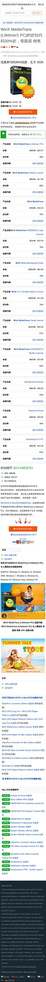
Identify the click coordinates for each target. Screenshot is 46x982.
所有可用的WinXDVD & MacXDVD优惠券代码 (22, 698)
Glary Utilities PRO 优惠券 (22, 799)
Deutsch (11, 980)
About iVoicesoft (30, 972)
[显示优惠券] (38, 163)
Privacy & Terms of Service (25, 967)
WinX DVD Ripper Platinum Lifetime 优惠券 (21, 770)
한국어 (32, 977)
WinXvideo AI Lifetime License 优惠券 (18, 758)
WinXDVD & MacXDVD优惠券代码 (16, 503)
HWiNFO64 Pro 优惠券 (21, 819)
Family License (28, 320)
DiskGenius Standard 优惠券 (23, 866)
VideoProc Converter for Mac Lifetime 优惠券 (21, 742)
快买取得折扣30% (22, 112)
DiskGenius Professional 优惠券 (25, 823)
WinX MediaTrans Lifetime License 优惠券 (20, 727)
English (6, 977)
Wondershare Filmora (34, 382)
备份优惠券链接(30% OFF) (23, 118)
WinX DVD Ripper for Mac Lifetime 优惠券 (20, 735)
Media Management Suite (29, 263)
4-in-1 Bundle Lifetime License (27, 292)
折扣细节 (8, 559)
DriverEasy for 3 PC (34, 439)
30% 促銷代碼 (10, 555)
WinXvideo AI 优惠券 (11, 766)
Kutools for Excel (36, 411)
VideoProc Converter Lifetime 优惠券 (18, 704)
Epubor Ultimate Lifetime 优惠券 (25, 831)
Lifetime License (27, 173)
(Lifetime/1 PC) (28, 144)
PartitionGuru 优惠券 (20, 862)
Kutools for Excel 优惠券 (21, 796)
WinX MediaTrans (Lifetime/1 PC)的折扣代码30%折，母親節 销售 (21, 35)
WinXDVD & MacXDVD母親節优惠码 (23, 56)
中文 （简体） (19, 977)
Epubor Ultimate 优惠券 (21, 827)
